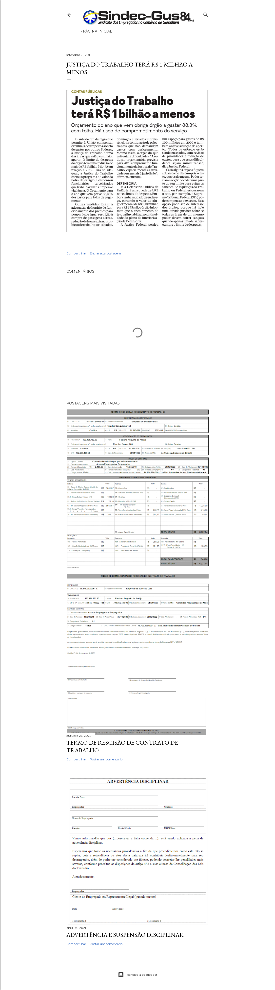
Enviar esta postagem (105, 253)
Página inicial (97, 31)
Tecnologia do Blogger (137, 975)
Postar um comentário (106, 759)
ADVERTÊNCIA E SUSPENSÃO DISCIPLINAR (125, 935)
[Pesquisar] (206, 13)
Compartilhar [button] (76, 253)
